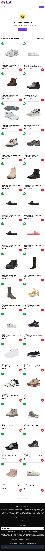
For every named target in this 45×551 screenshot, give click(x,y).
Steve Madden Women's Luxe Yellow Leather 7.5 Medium (32, 306)
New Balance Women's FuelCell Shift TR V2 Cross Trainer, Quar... (33, 126)
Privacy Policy (11, 531)
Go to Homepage (22, 29)
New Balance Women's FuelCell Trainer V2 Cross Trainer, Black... (33, 336)
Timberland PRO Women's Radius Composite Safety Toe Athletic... (9, 276)
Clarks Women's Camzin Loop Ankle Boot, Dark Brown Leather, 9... (33, 186)
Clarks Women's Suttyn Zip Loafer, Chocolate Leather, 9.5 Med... (31, 96)
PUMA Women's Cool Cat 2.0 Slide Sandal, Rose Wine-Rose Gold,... (33, 246)
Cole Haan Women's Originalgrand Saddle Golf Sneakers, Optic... (11, 126)
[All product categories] (22, 528)
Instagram (14, 539)
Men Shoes (22, 521)
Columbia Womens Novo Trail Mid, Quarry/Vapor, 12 (31, 426)
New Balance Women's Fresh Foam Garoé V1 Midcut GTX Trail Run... (33, 456)
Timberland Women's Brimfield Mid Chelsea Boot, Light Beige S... (11, 186)
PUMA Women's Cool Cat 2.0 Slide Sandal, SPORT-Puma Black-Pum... (11, 216)
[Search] (20, 7)
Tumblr (27, 539)
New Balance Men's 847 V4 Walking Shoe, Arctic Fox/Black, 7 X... (11, 396)
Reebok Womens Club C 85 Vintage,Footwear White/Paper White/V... (33, 66)
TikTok (31, 539)
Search (41, 6)
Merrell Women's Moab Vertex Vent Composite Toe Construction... (31, 156)
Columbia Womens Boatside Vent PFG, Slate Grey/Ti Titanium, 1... (11, 336)
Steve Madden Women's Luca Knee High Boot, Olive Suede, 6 (32, 276)
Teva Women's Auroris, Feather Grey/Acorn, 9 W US (33, 396)
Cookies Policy (23, 531)
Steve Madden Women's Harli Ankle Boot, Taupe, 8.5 (11, 306)
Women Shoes (22, 525)
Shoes (22, 523)
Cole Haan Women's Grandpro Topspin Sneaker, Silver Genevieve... (10, 66)
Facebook (20, 539)
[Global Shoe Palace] (6, 2)
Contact (30, 531)
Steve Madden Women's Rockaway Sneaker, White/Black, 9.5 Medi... (11, 366)
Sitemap (35, 531)
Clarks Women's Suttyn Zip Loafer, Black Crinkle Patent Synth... (10, 456)
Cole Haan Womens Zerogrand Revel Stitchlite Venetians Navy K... (32, 366)
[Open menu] (42, 2)
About (17, 531)
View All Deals (40, 38)
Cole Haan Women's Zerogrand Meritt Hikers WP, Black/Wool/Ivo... (10, 96)
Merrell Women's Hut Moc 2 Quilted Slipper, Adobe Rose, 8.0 (11, 486)
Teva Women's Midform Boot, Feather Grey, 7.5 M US (11, 426)
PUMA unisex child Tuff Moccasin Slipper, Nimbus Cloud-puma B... (32, 486)
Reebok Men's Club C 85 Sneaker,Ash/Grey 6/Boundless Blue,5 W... (11, 156)
